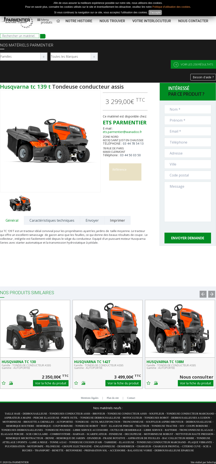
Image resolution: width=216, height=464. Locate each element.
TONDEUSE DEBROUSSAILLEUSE (100, 417)
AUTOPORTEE (65, 421)
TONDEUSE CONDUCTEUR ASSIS (127, 413)
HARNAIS (78, 434)
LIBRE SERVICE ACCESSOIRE (90, 430)
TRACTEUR (142, 425)
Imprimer (117, 220)
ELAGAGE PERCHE (12, 434)
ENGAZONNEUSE (104, 446)
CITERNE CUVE (191, 446)
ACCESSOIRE (118, 450)
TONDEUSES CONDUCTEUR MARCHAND (161, 442)
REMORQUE (44, 425)
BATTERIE (171, 430)
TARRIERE (110, 442)
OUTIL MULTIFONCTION (105, 421)
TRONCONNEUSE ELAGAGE (196, 430)
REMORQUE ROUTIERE (20, 425)
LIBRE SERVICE (153, 430)
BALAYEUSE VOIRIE (140, 450)
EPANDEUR (94, 438)
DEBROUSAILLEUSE (35, 413)
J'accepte (155, 12)
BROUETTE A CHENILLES (38, 421)
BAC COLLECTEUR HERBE (178, 438)
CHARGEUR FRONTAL (166, 446)
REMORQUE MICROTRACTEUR (24, 438)
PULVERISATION (15, 446)
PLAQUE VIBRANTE (200, 442)
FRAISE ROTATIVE (114, 438)
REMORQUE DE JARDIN (70, 438)
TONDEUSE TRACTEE (164, 425)
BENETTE (57, 450)
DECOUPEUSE (133, 434)
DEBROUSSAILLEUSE (199, 421)
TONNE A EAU (58, 442)
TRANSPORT (42, 450)
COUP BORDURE (63, 425)
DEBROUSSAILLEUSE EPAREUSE (174, 450)
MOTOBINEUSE (12, 421)
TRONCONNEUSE (133, 421)
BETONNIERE (74, 450)
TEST (104, 425)
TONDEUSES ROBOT (156, 417)
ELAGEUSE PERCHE (121, 425)
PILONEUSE (53, 446)
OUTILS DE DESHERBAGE (125, 430)
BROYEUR (99, 413)
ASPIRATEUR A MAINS (17, 417)
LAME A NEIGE (38, 442)
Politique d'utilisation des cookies (171, 6)
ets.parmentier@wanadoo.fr (122, 132)
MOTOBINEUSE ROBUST (158, 434)
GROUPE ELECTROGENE (77, 446)
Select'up (211, 462)
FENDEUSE (115, 434)
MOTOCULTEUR (132, 417)
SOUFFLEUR (156, 413)
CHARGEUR (144, 446)
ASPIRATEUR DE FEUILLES (144, 438)
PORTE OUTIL (69, 417)
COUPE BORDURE (197, 425)
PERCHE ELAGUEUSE (46, 417)
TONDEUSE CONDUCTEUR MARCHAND (190, 413)
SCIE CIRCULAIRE (37, 434)
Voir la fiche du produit (50, 383)
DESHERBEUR (125, 446)
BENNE (49, 438)
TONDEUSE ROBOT (86, 425)
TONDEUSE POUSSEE (58, 430)
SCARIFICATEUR (97, 434)
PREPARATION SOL (96, 450)
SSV (182, 425)
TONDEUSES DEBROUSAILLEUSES (22, 430)
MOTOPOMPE (35, 446)
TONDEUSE (82, 421)
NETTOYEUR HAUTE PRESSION (194, 434)
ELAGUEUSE (126, 442)
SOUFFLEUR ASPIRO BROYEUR (164, 421)
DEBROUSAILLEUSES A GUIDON (190, 417)
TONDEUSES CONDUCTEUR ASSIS (69, 413)
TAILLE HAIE (12, 413)
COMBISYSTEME (60, 434)
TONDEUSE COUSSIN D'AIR (85, 442)
